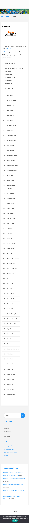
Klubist (7, 16)
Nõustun (15, 520)
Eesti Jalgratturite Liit (9, 446)
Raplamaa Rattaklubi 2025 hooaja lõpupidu (14, 478)
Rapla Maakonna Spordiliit (10, 452)
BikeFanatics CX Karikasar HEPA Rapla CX (14, 484)
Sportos (6, 455)
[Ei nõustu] (27, 519)
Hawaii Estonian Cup (9, 449)
